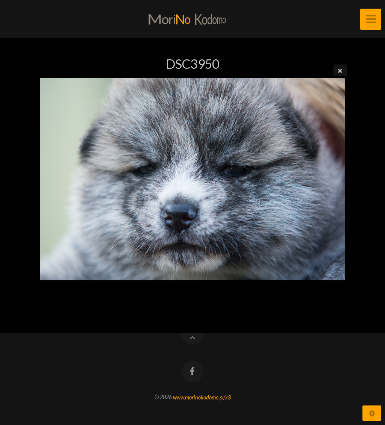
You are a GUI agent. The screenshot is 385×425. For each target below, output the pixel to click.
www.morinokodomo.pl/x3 (202, 397)
